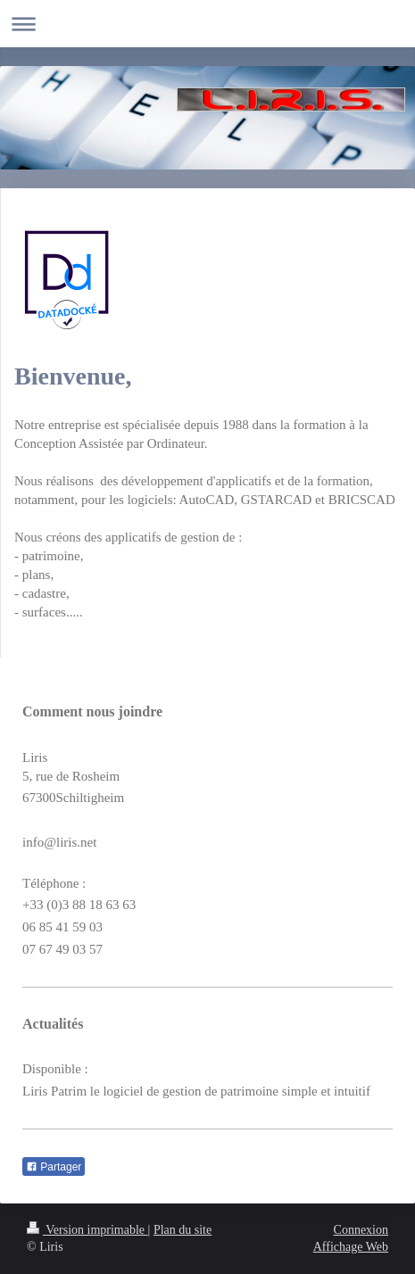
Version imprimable (87, 1230)
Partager (53, 1167)
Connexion (361, 1230)
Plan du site (183, 1230)
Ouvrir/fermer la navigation (207, 23)
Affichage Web (350, 1246)
